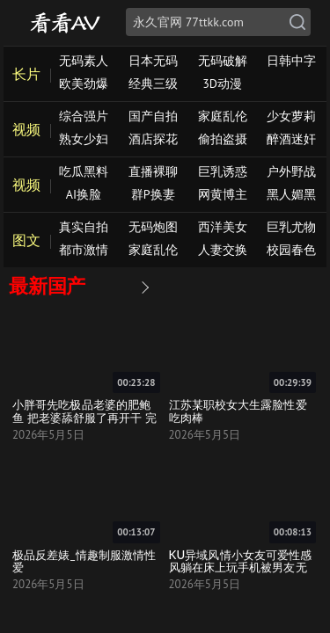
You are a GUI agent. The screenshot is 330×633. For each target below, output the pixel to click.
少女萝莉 (291, 116)
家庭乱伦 (222, 116)
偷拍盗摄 (222, 139)
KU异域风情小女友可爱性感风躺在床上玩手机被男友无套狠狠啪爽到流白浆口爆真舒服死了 (240, 574)
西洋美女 (222, 227)
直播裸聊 (153, 171)
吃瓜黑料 (83, 171)
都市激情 (83, 250)
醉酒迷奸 (291, 139)
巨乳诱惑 (222, 171)
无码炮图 (153, 227)
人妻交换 (222, 250)
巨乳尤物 (291, 227)
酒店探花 (153, 139)
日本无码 (153, 61)
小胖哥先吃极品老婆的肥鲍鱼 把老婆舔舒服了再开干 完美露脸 (84, 417)
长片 (26, 74)
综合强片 (83, 116)
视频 (26, 129)
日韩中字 (291, 61)
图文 (26, 240)
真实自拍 (83, 227)
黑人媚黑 (291, 194)
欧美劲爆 (83, 83)
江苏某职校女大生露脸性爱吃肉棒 (238, 410)
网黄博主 (222, 194)
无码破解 (222, 61)
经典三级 (153, 83)
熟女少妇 (83, 139)
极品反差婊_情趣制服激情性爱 (84, 561)
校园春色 (291, 250)
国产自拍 (153, 116)
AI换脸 (83, 194)
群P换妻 (153, 194)
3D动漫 (222, 83)
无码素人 (83, 61)
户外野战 (291, 171)
